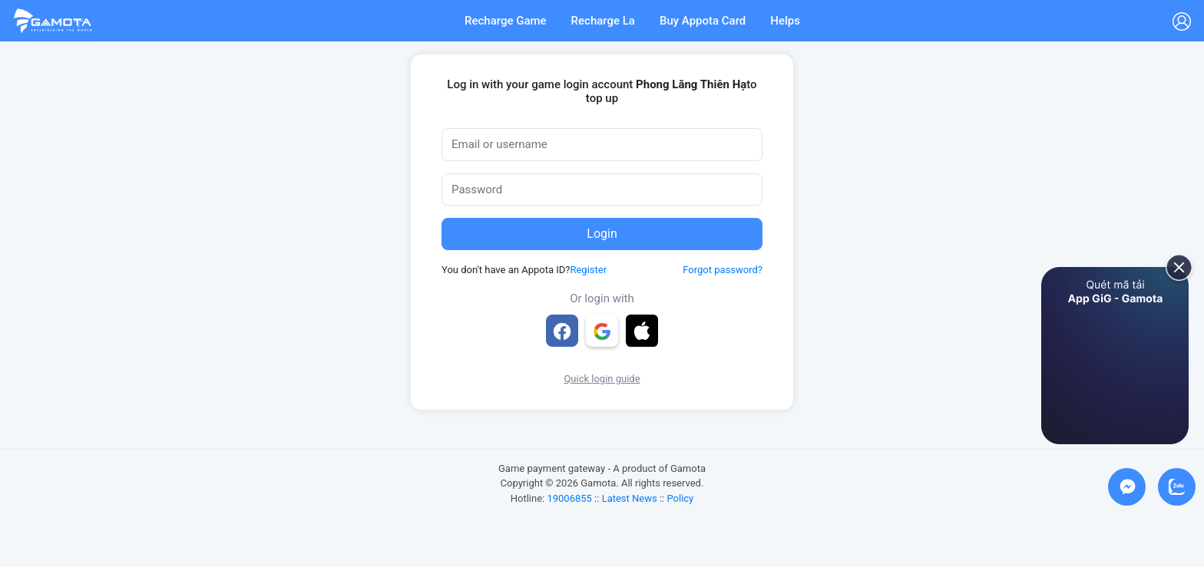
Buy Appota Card (703, 21)
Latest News (629, 498)
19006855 (569, 498)
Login (602, 233)
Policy (679, 498)
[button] (642, 331)
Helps (785, 21)
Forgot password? (722, 269)
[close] (1173, 267)
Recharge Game (506, 21)
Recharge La (603, 21)
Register (588, 269)
